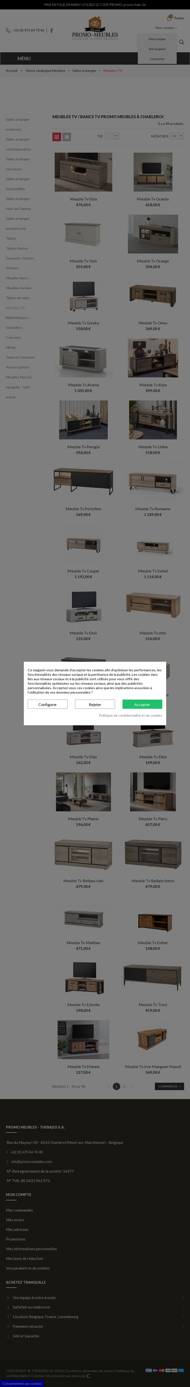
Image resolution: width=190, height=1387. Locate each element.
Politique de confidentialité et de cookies (130, 715)
